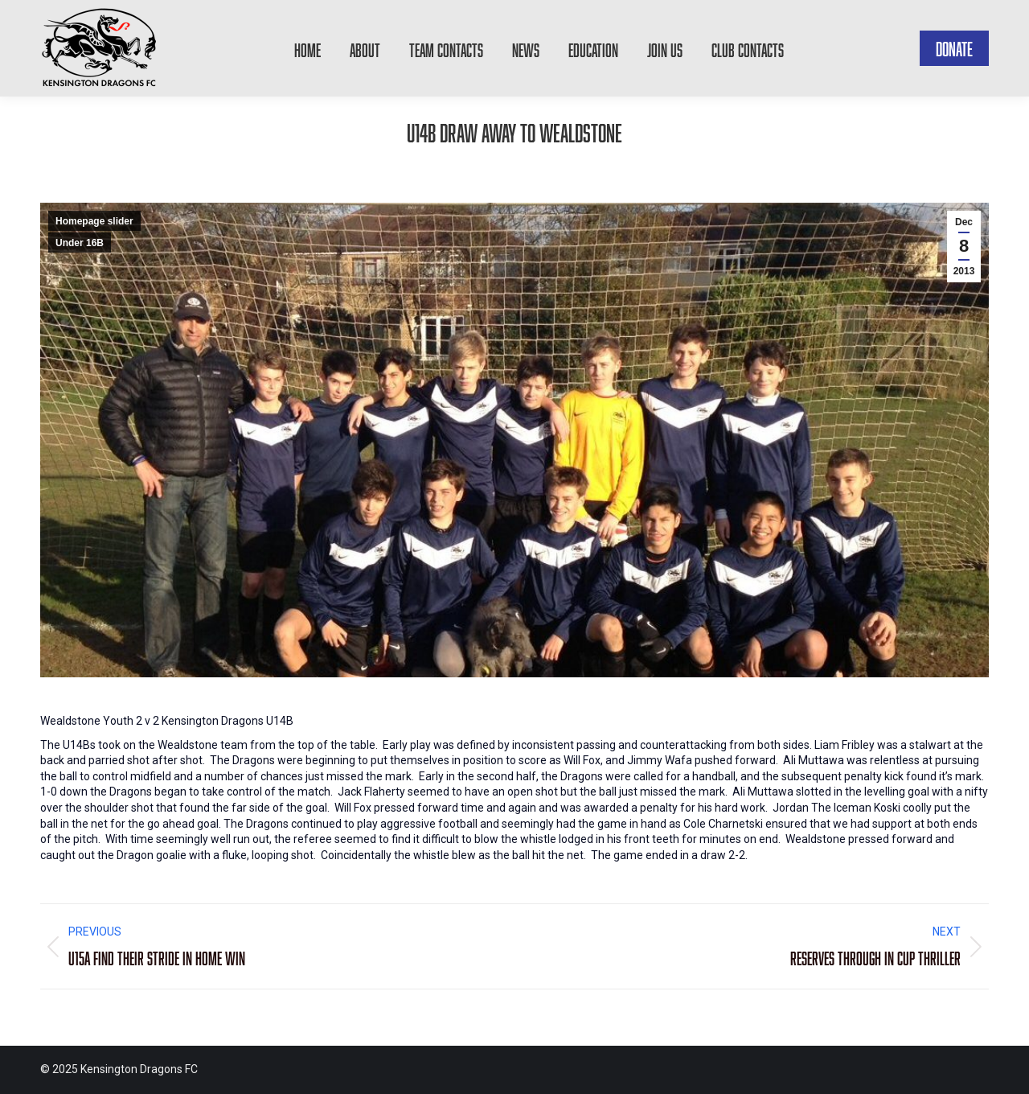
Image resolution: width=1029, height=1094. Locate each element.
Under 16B (79, 243)
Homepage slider (94, 221)
